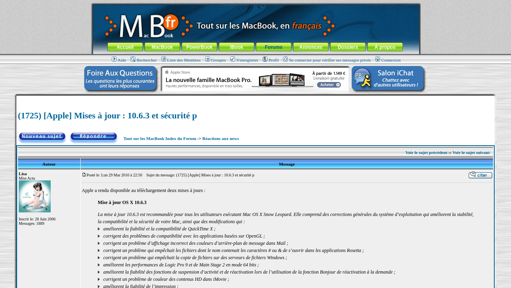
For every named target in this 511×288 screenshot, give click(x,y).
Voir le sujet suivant (470, 152)
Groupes (215, 60)
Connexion (387, 60)
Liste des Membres (181, 60)
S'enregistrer (244, 60)
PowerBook (199, 47)
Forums (273, 47)
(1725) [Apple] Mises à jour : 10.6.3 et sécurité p (107, 115)
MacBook (162, 47)
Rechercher (143, 60)
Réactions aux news (220, 138)
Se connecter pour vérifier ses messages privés (327, 60)
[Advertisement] (255, 99)
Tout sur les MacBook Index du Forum (159, 138)
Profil (271, 60)
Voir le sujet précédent (426, 152)
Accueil (125, 47)
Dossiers (348, 47)
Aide (119, 60)
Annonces (310, 47)
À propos (385, 47)
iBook (236, 47)
